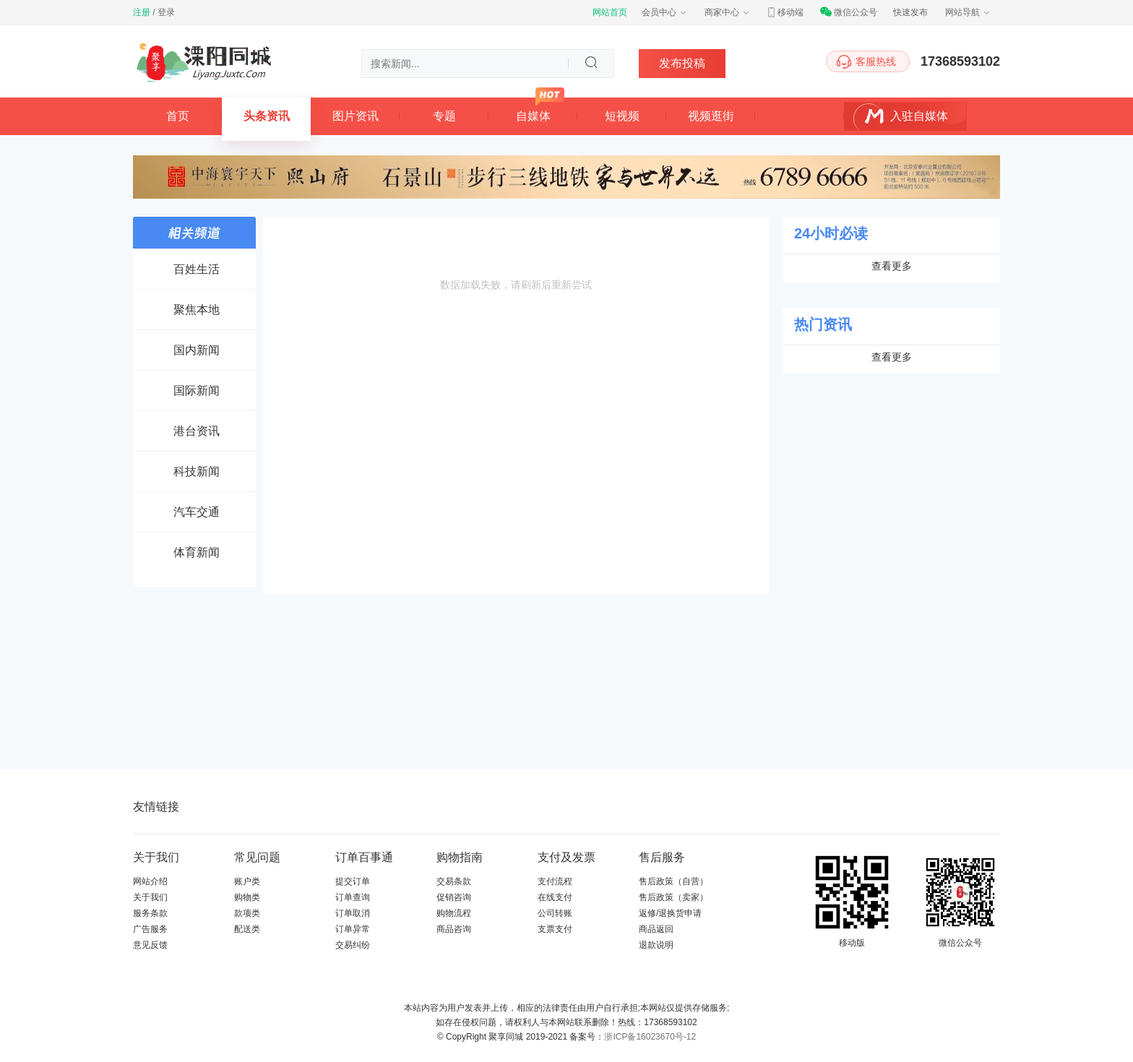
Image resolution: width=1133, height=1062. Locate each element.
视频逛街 (711, 116)
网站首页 (610, 12)
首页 (177, 116)
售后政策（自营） (673, 881)
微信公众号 (848, 12)
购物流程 (453, 913)
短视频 (622, 116)
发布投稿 (682, 63)
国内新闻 (196, 350)
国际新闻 (196, 390)
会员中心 (665, 12)
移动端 (785, 12)
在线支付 (555, 897)
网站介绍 (150, 881)
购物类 (247, 897)
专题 (444, 116)
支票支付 (555, 929)
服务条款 (150, 913)
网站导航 (968, 12)
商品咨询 (453, 929)
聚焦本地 (196, 309)
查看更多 (891, 266)
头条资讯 (267, 116)
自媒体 (533, 116)
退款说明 (656, 945)
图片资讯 (355, 116)
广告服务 (150, 929)
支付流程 (555, 881)
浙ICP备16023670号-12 (650, 1037)
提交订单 (352, 881)
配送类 (247, 929)
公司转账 (555, 913)
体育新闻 (196, 552)
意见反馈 (150, 945)
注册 (141, 12)
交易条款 (453, 881)
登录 (166, 12)
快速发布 (910, 12)
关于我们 (150, 897)
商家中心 (728, 12)
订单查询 (352, 897)
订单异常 (352, 929)
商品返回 (656, 929)
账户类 (247, 881)
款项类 (247, 913)
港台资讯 (196, 431)
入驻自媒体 (919, 116)
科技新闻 (196, 471)
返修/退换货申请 (670, 913)
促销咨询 (453, 897)
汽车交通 (196, 512)
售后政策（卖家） (673, 897)
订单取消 (352, 913)
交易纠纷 (352, 945)
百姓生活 (196, 269)
